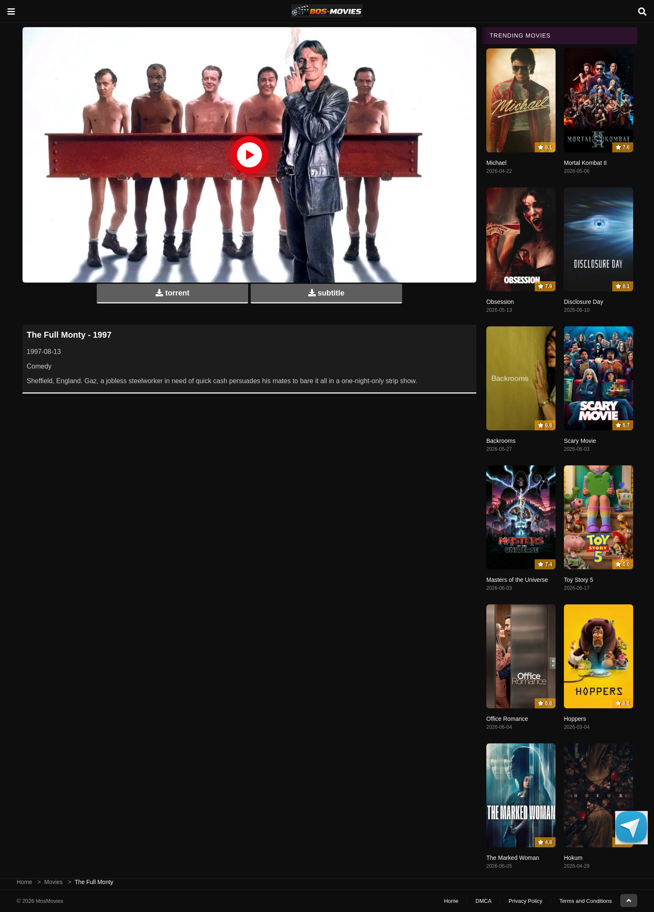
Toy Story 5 (578, 579)
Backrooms (501, 440)
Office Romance (507, 718)
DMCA (483, 901)
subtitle (326, 293)
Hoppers (575, 718)
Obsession (500, 301)
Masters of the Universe (517, 579)
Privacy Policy (525, 901)
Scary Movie (580, 440)
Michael (496, 162)
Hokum (573, 857)
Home (24, 882)
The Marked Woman (512, 857)
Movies (53, 882)
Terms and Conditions (585, 901)
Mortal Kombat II (585, 162)
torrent (172, 293)
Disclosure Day (583, 301)
